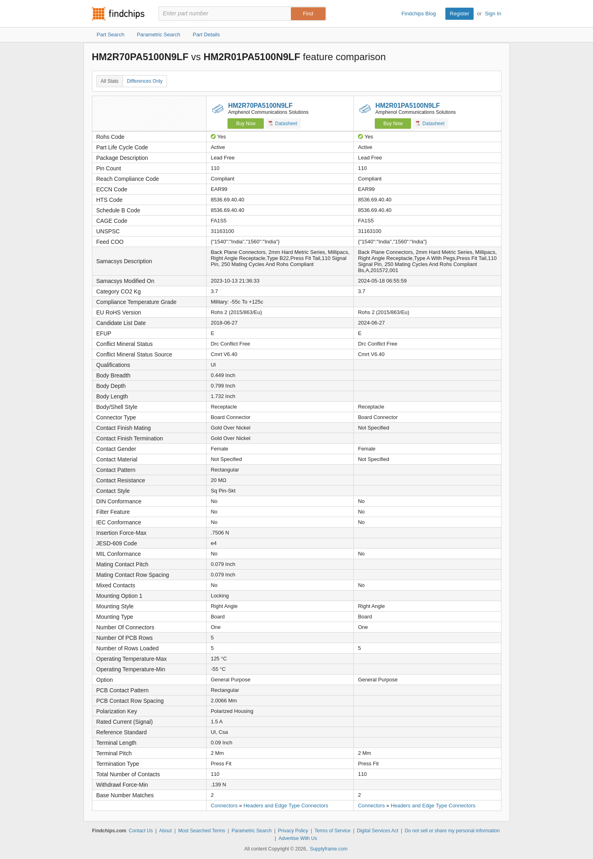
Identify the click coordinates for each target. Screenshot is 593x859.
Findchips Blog (418, 13)
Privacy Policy (293, 831)
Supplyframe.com (328, 849)
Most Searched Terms (202, 831)
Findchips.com (118, 14)
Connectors (224, 805)
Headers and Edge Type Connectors (285, 805)
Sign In (493, 13)
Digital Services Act (378, 831)
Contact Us (140, 831)
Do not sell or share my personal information (452, 831)
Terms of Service (333, 831)
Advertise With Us (298, 838)
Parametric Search (251, 831)
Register (459, 13)
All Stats (110, 81)
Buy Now (245, 123)
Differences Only (145, 81)
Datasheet (283, 123)
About (165, 831)
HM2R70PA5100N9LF (260, 105)
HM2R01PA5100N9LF (407, 105)
